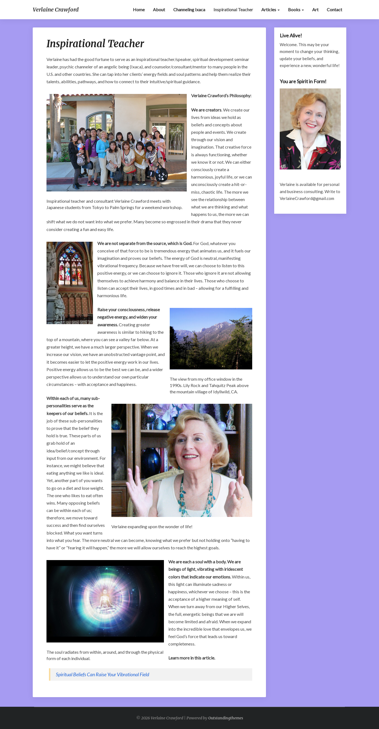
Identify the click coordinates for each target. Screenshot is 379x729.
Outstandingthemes (225, 718)
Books (296, 9)
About (159, 9)
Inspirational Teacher (233, 9)
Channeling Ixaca (189, 9)
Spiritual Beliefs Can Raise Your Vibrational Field (102, 674)
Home (139, 9)
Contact (334, 9)
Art (315, 9)
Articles (270, 9)
